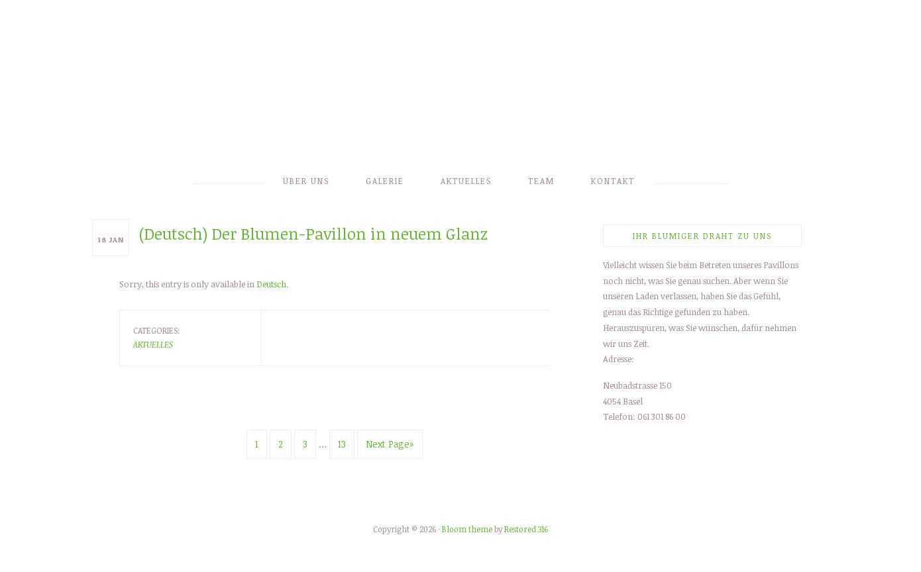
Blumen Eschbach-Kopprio (460, 87)
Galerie (385, 180)
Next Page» (390, 444)
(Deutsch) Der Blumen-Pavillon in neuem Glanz (313, 233)
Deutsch (271, 284)
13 (342, 444)
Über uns (306, 180)
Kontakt (613, 180)
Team (541, 180)
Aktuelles (466, 180)
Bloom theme (467, 529)
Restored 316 (526, 529)
